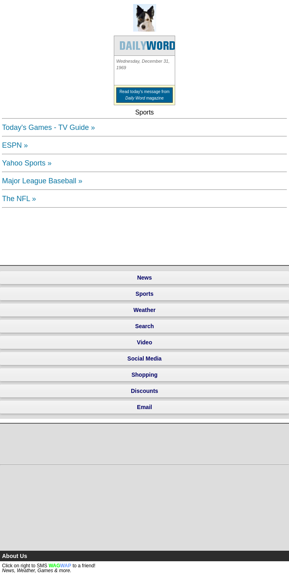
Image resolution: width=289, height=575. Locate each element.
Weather (145, 310)
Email (144, 407)
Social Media (145, 358)
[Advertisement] (27, 235)
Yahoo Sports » (27, 163)
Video (144, 342)
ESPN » (15, 145)
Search (144, 326)
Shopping (145, 374)
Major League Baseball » (42, 181)
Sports (144, 294)
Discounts (144, 391)
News (144, 277)
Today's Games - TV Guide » (48, 127)
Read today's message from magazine (144, 94)
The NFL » (19, 199)
